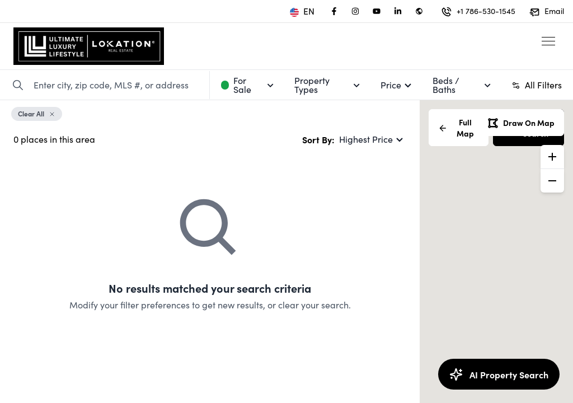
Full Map (456, 127)
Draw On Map (521, 123)
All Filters (536, 85)
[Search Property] (18, 85)
